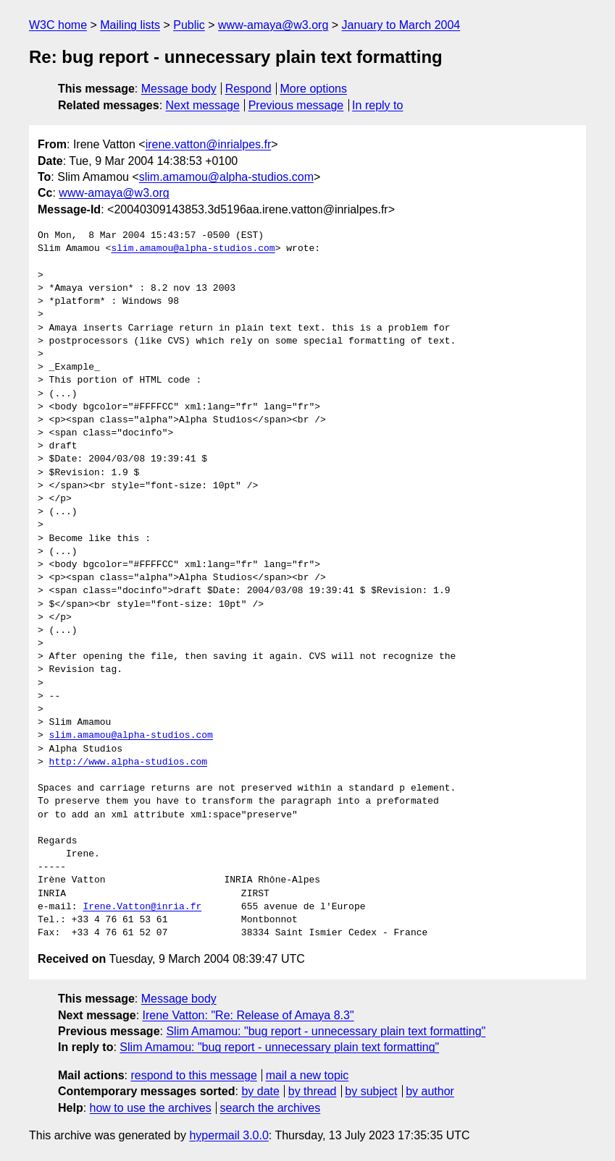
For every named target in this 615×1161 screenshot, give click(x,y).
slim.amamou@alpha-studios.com (226, 177)
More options (314, 88)
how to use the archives (151, 1108)
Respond (248, 88)
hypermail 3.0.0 (228, 1135)
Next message (203, 105)
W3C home (58, 25)
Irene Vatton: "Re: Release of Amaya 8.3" (248, 1015)
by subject (371, 1091)
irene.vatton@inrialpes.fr (209, 144)
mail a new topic (307, 1075)
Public (189, 25)
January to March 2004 (401, 25)
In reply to (377, 105)
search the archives (270, 1108)
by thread (312, 1091)
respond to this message (193, 1075)
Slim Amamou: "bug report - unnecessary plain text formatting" (325, 1031)
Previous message (296, 105)
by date (260, 1091)
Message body (179, 88)
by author (430, 1091)
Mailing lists (130, 25)
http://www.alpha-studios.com (128, 762)
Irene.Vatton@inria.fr (142, 907)
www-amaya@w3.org (273, 25)
